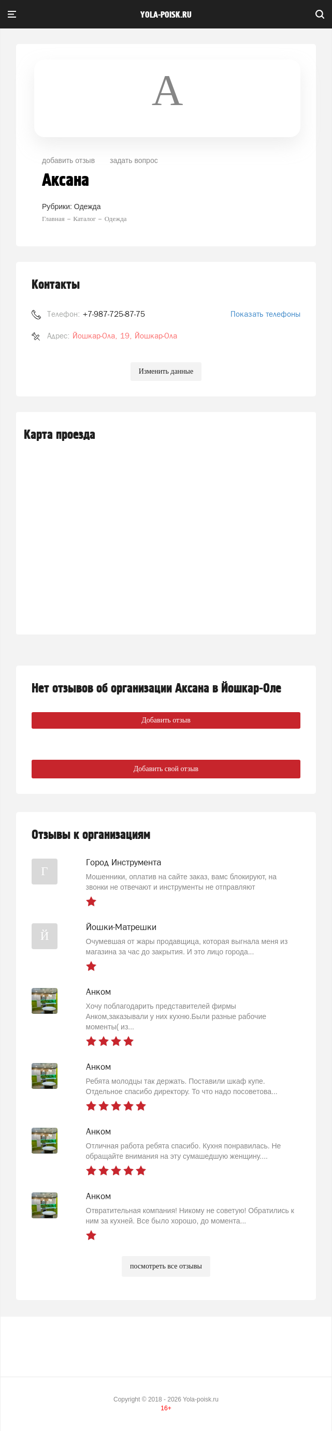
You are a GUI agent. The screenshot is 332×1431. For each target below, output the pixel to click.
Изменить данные (166, 371)
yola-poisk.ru (166, 15)
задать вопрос (134, 160)
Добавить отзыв (166, 720)
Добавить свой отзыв (166, 769)
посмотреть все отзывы (166, 1266)
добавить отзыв (68, 160)
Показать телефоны (265, 313)
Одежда (87, 206)
